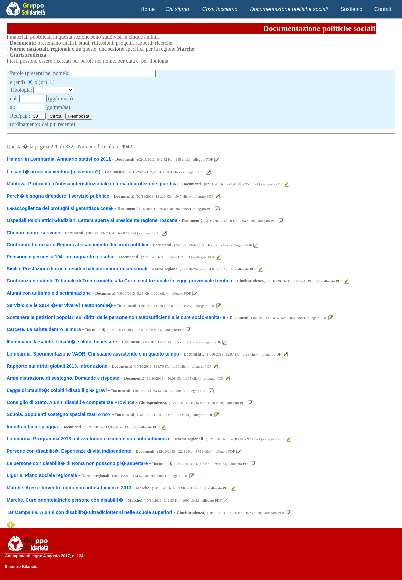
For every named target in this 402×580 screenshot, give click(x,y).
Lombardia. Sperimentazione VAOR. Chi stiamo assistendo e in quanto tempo (93, 354)
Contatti (383, 9)
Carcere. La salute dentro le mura (44, 329)
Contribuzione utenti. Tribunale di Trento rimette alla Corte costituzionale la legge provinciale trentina (119, 280)
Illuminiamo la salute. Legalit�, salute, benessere (62, 341)
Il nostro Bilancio (21, 566)
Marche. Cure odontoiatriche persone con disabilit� (65, 500)
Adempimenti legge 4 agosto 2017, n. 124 (44, 556)
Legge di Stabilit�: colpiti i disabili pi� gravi (57, 390)
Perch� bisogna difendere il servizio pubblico (58, 196)
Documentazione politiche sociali (289, 9)
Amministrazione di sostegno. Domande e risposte (63, 378)
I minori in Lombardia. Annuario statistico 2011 (59, 159)
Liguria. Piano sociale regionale (42, 475)
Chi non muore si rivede (33, 232)
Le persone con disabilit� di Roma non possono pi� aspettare (77, 463)
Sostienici (351, 9)
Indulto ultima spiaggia (32, 426)
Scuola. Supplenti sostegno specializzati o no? (59, 414)
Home (148, 9)
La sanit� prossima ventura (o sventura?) (53, 171)
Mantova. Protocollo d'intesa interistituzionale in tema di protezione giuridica (92, 183)
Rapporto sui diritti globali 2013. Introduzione (57, 366)
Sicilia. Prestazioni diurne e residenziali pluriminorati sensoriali (77, 268)
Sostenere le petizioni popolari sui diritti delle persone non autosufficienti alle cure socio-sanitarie (116, 317)
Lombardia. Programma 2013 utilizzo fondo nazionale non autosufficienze (88, 438)
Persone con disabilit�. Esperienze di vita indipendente (70, 451)
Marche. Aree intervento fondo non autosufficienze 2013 (69, 487)
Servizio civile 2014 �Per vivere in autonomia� (60, 305)
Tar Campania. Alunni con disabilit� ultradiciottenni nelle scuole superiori (90, 512)
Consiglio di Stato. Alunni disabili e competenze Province (70, 402)
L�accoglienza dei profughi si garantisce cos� (60, 208)
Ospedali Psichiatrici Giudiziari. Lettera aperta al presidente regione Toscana (92, 220)
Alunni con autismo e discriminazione (49, 293)
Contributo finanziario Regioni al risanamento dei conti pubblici (77, 244)
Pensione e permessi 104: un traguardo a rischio (61, 256)
